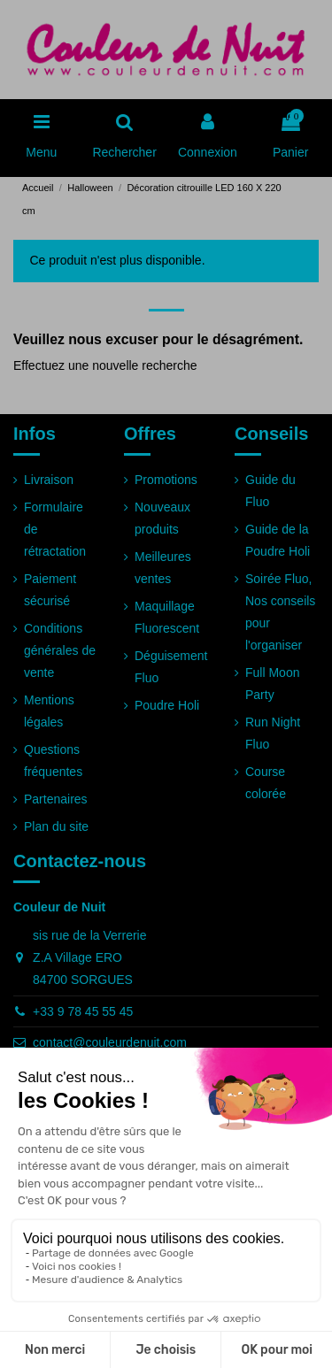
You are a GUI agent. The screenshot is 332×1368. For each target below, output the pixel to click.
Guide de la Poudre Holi (277, 540)
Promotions (166, 480)
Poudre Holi (167, 705)
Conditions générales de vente (60, 650)
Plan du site (56, 826)
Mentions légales (49, 711)
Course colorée (265, 783)
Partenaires (56, 799)
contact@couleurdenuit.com (110, 1042)
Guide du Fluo (270, 491)
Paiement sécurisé (50, 590)
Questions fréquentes (53, 760)
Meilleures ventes (163, 568)
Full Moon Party (272, 683)
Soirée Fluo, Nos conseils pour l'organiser (280, 612)
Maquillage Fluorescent (167, 617)
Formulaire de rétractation (55, 529)
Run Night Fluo (272, 733)
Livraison (48, 480)
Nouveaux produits (162, 518)
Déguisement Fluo (171, 667)
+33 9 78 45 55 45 (83, 1011)
